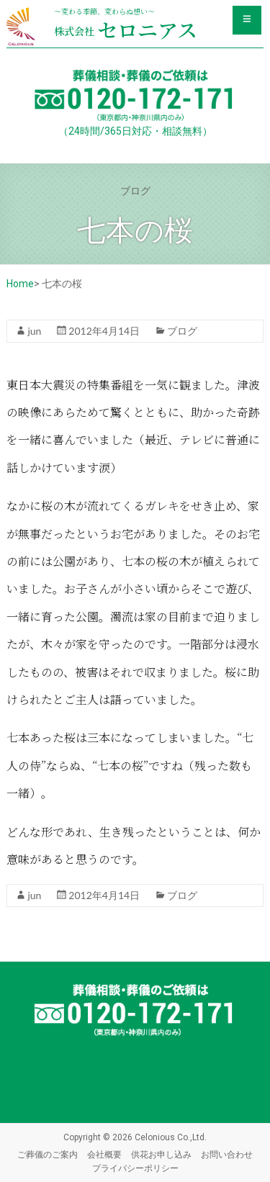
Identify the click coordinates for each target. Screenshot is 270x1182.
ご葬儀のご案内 (47, 1154)
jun (34, 331)
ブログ (182, 331)
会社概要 (104, 1154)
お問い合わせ (227, 1154)
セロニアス (125, 29)
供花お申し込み (161, 1154)
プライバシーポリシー (135, 1168)
